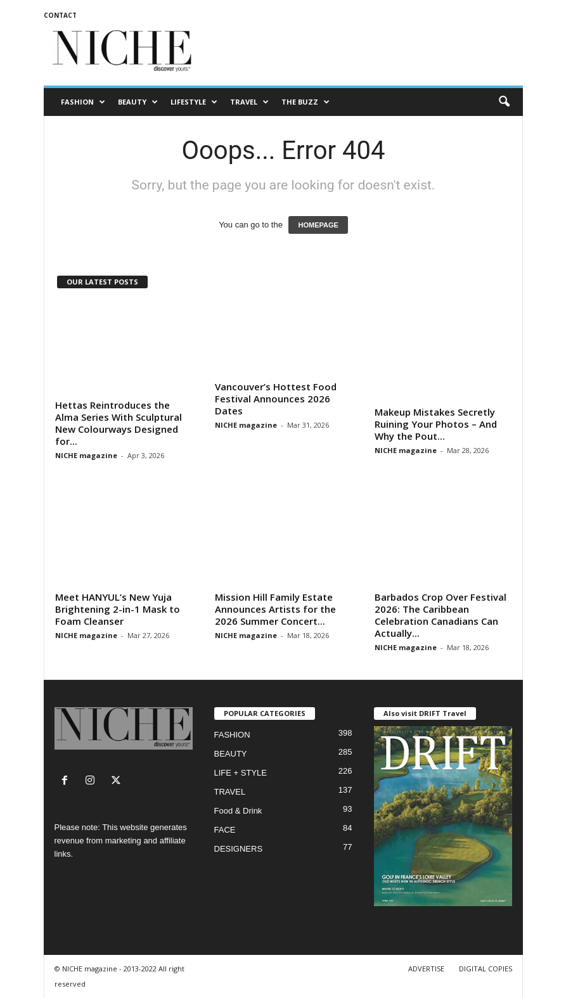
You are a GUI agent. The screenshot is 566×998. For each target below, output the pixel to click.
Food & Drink (238, 811)
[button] (504, 102)
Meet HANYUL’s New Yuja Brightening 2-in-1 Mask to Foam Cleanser (117, 609)
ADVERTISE (426, 968)
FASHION (83, 102)
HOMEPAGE (318, 225)
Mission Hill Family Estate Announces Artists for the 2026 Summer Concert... (275, 609)
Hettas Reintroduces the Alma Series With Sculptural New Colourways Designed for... (118, 423)
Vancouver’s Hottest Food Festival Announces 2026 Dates (276, 398)
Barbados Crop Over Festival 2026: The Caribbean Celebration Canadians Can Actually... (440, 615)
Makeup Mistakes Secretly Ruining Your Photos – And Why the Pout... (436, 424)
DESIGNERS (238, 849)
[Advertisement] (362, 52)
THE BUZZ (305, 102)
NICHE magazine (86, 455)
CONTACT (60, 15)
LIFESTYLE (193, 102)
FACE (225, 830)
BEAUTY (138, 102)
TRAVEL (249, 102)
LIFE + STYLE (240, 772)
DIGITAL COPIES (485, 968)
